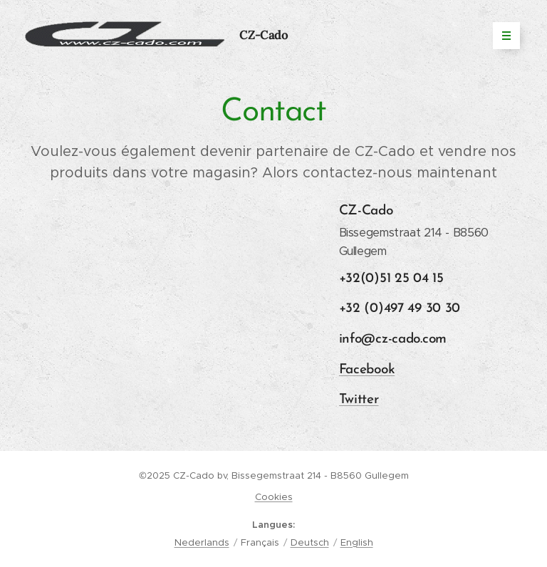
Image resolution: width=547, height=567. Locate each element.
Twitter (359, 400)
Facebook (367, 369)
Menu (502, 35)
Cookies (274, 497)
